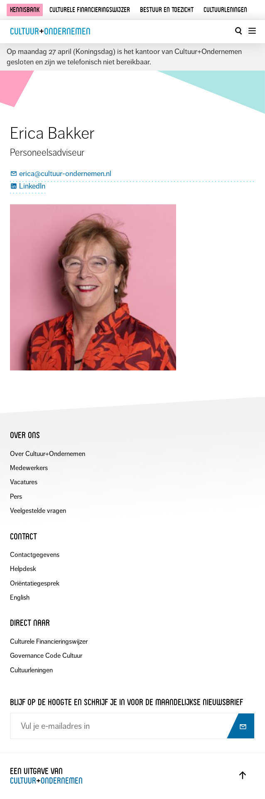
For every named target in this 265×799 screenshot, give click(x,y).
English (19, 597)
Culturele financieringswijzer (89, 10)
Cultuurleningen (225, 10)
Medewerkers (29, 468)
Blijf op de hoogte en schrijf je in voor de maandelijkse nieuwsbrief (126, 702)
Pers (16, 496)
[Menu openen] (251, 30)
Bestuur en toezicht (167, 10)
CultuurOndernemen (50, 31)
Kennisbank (24, 10)
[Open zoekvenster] (238, 30)
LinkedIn (27, 186)
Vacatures (23, 482)
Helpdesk (23, 569)
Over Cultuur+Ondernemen (47, 454)
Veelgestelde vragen (38, 511)
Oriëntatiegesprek (34, 583)
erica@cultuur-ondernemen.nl (60, 174)
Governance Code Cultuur (46, 655)
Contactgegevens (34, 555)
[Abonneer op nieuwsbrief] (240, 726)
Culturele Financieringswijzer (49, 641)
